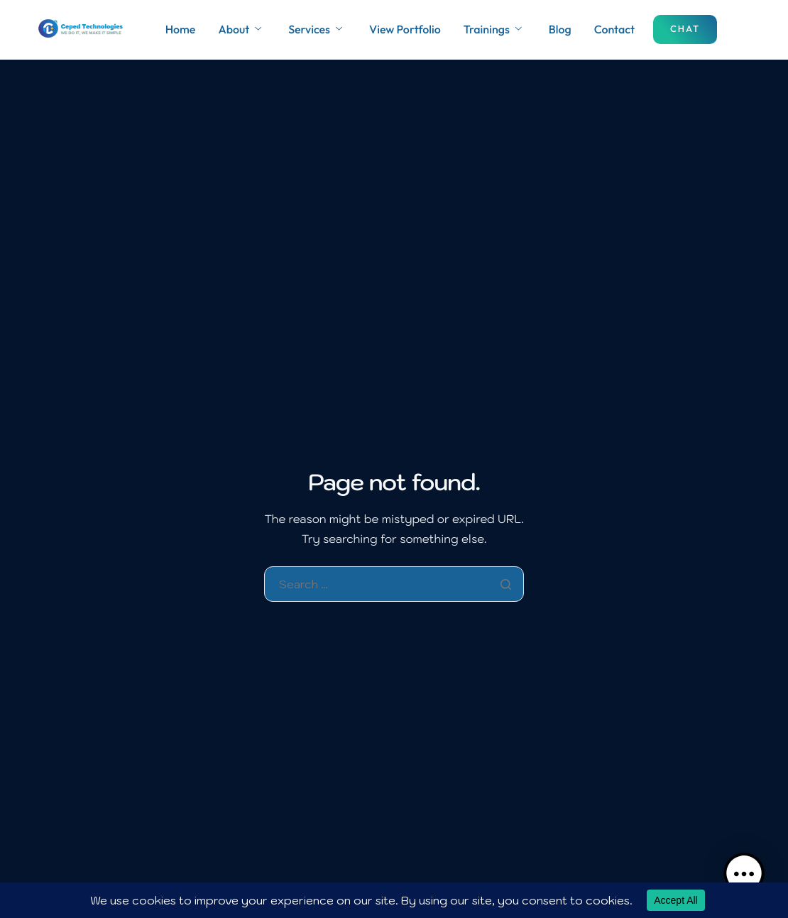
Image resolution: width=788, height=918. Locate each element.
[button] (744, 874)
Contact (614, 30)
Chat (685, 29)
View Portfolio (405, 30)
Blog (560, 30)
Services (315, 30)
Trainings (493, 30)
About (239, 30)
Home (180, 30)
